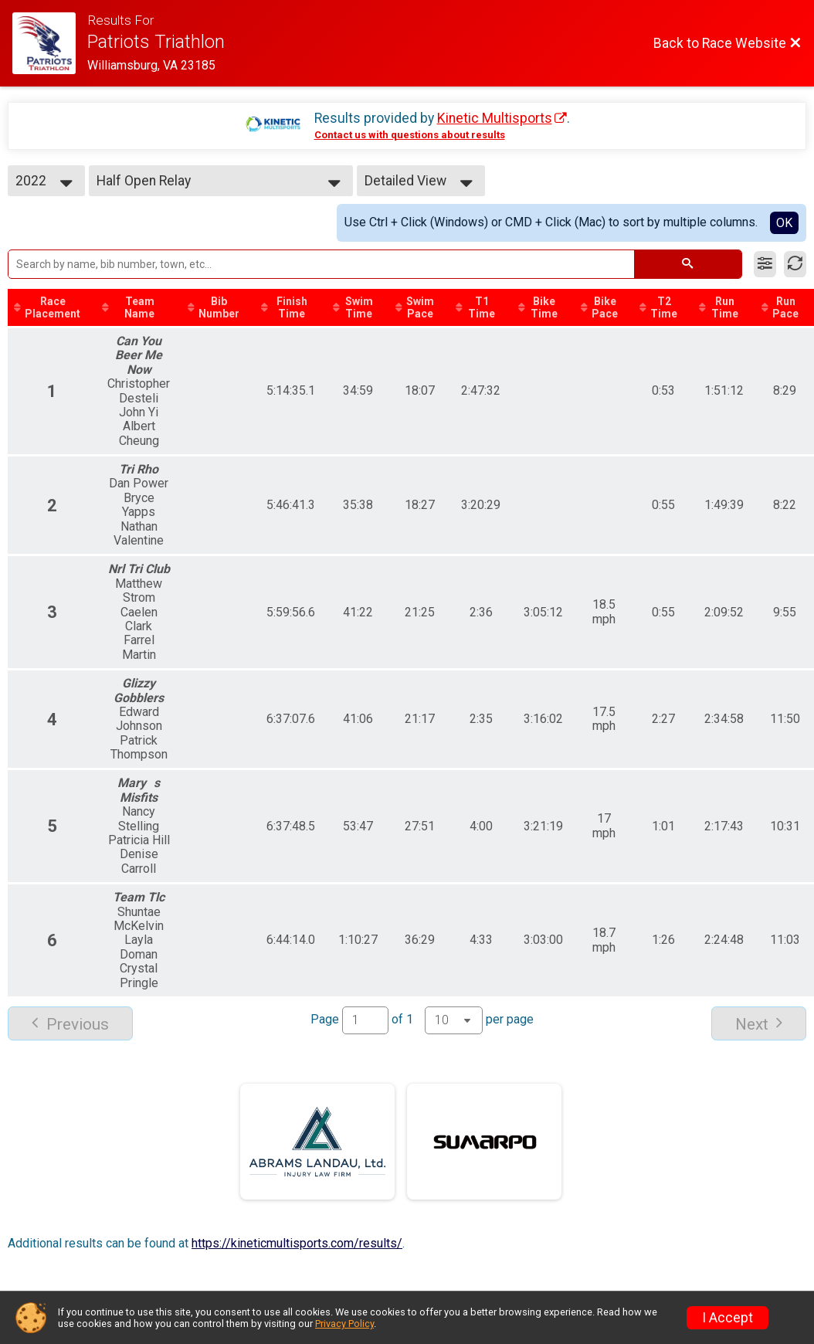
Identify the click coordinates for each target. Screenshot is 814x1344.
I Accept (727, 1317)
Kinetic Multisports (494, 118)
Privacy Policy (344, 1323)
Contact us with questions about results (409, 135)
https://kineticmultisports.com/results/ (297, 1243)
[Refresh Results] (795, 264)
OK (784, 223)
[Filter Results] (765, 264)
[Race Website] (49, 43)
